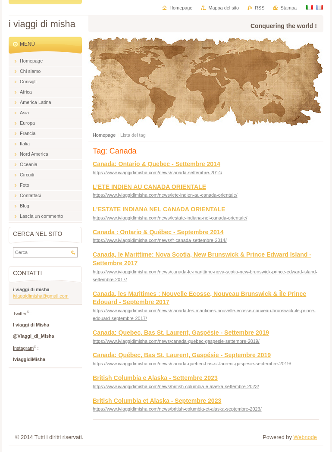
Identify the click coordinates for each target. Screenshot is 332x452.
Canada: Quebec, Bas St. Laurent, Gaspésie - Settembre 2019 (181, 332)
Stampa (289, 7)
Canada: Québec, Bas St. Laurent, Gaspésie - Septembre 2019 (182, 355)
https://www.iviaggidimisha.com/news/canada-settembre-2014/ (157, 172)
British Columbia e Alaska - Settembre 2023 (155, 377)
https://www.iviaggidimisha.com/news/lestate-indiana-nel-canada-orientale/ (170, 217)
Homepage (104, 135)
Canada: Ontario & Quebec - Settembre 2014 (156, 163)
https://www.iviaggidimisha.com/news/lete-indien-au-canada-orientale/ (165, 195)
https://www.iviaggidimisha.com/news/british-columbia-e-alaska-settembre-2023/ (176, 386)
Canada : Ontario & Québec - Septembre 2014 (158, 232)
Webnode (305, 437)
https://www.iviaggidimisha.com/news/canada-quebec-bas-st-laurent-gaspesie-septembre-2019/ (192, 363)
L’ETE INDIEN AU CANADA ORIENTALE (149, 186)
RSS (259, 7)
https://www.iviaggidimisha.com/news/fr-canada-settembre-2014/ (160, 240)
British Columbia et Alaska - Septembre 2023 (157, 400)
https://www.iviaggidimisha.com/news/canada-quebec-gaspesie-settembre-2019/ (176, 341)
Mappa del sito (223, 7)
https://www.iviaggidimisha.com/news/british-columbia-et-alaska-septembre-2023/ (177, 408)
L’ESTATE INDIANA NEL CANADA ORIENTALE (159, 209)
